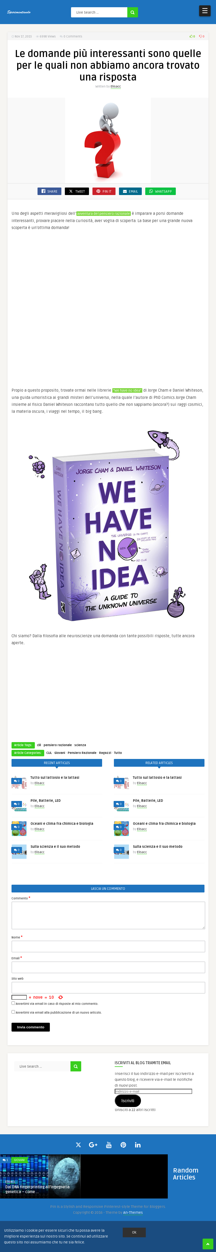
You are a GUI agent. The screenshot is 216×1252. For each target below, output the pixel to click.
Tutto (118, 753)
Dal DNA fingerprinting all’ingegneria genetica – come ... (37, 1189)
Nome (17, 937)
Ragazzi (105, 753)
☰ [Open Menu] (205, 11)
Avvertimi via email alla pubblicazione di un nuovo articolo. (59, 1012)
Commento (21, 898)
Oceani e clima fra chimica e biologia (62, 824)
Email (17, 958)
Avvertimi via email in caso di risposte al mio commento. (57, 1004)
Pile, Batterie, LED (46, 801)
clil (39, 745)
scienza (80, 745)
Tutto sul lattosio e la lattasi (55, 778)
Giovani (59, 753)
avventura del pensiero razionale (103, 214)
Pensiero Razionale (82, 753)
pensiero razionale (58, 745)
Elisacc (116, 87)
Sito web (18, 978)
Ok (134, 1232)
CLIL (49, 753)
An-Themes (133, 1212)
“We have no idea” (127, 390)
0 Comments (73, 36)
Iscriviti (127, 1100)
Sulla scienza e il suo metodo (55, 847)
